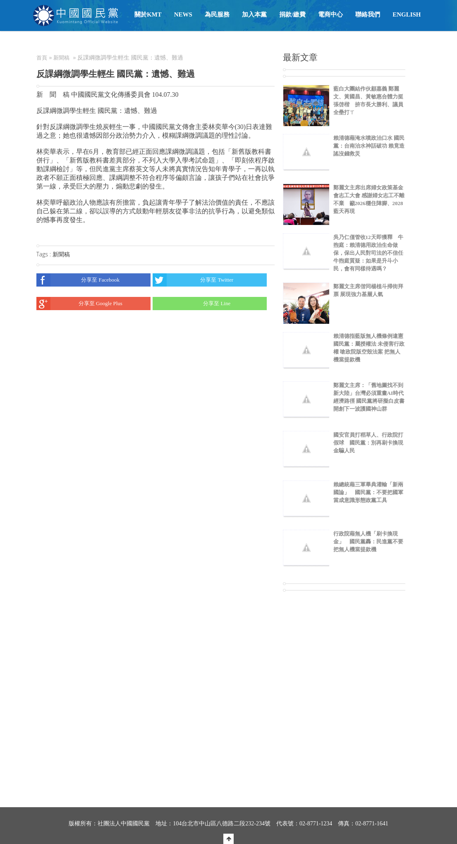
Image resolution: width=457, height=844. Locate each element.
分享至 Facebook (78, 280)
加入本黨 (254, 14)
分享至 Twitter (193, 280)
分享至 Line (191, 303)
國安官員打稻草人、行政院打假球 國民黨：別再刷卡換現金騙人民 (368, 443)
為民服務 (217, 14)
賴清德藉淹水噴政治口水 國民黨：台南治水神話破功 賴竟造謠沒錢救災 (368, 146)
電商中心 (330, 14)
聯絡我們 (367, 14)
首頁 (41, 58)
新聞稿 (61, 58)
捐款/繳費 (292, 14)
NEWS (183, 14)
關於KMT (148, 14)
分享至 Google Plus (79, 303)
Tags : (44, 254)
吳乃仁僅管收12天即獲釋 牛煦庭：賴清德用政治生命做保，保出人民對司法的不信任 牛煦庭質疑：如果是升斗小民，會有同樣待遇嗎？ (368, 253)
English (406, 14)
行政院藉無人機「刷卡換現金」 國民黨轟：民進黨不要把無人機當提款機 (368, 541)
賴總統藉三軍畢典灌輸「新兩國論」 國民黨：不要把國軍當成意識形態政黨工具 (368, 492)
